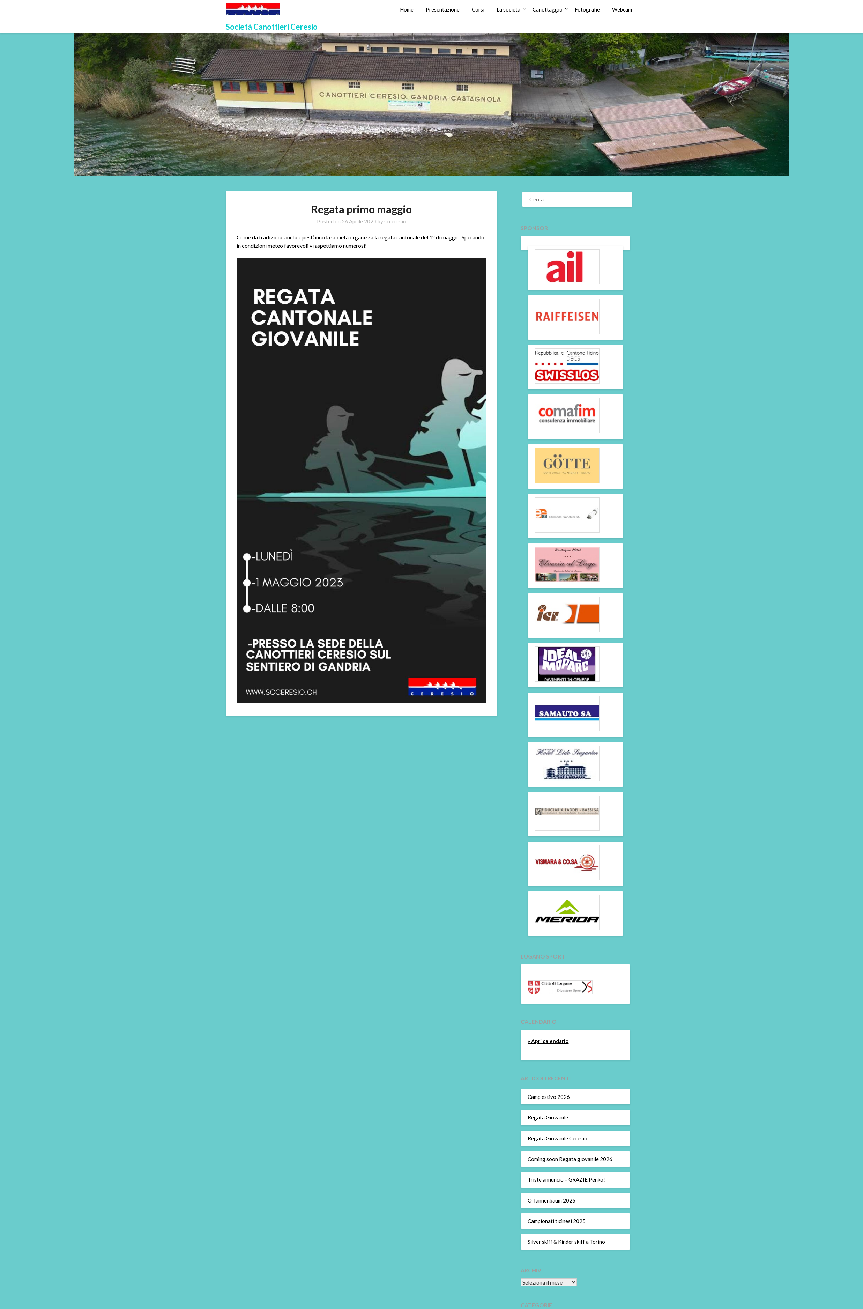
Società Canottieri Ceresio (272, 26)
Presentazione (443, 9)
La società (508, 9)
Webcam (622, 9)
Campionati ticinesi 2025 (557, 1221)
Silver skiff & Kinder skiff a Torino (566, 1241)
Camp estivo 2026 (549, 1097)
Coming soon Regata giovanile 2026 (570, 1159)
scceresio (395, 221)
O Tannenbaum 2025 (551, 1200)
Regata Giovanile (548, 1117)
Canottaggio (548, 9)
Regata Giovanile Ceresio (557, 1138)
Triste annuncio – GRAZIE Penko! (566, 1179)
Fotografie (587, 9)
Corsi (478, 9)
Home (407, 9)
